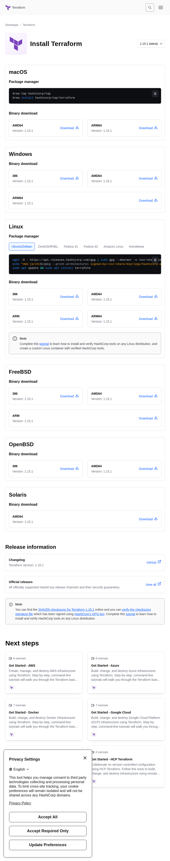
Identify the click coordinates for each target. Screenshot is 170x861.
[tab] (22, 247)
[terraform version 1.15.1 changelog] (154, 562)
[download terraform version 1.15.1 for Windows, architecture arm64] (148, 200)
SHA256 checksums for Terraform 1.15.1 (66, 609)
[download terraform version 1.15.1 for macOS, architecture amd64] (69, 128)
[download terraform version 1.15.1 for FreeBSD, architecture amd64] (148, 396)
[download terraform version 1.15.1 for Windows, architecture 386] (69, 178)
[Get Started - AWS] (43, 672)
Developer (11, 25)
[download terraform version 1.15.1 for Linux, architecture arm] (69, 319)
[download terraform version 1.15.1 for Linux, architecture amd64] (148, 297)
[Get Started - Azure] (126, 672)
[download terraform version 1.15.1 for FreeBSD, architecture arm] (148, 418)
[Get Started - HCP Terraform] (126, 766)
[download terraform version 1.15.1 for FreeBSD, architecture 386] (69, 396)
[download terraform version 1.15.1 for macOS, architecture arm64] (148, 128)
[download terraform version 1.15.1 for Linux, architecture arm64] (148, 319)
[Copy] (155, 94)
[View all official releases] (153, 584)
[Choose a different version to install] (151, 44)
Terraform (29, 25)
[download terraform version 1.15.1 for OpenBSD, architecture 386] (69, 469)
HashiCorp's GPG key (89, 614)
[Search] (150, 7)
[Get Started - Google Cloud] (126, 719)
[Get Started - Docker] (43, 719)
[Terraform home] (15, 7)
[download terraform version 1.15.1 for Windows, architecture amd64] (148, 178)
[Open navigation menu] (161, 7)
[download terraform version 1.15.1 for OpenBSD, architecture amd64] (148, 469)
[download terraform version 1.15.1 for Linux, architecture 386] (69, 297)
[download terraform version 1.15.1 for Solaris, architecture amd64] (148, 519)
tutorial (44, 344)
